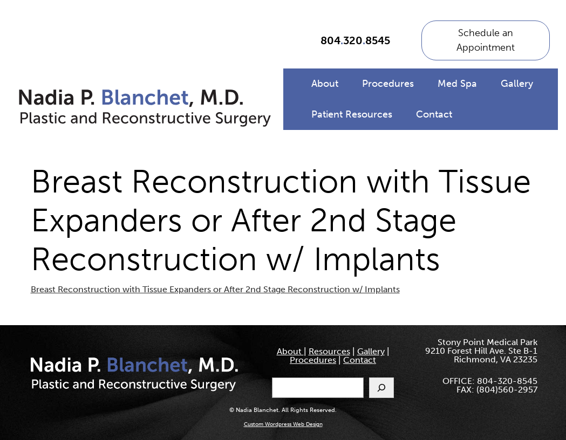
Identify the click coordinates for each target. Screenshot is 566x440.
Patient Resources (351, 114)
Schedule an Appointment (485, 40)
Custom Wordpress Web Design (283, 424)
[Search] (381, 387)
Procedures (388, 84)
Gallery (517, 84)
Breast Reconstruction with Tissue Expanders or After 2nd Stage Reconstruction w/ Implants (215, 289)
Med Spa (457, 84)
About (324, 84)
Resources (329, 351)
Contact (434, 114)
